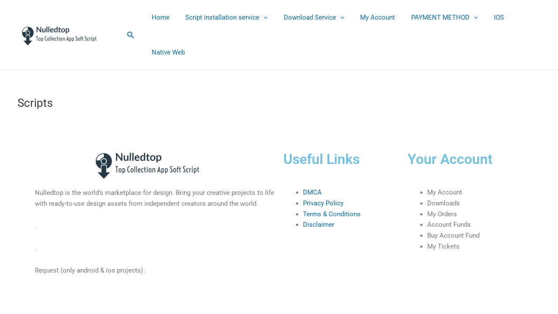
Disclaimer (318, 225)
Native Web (166, 52)
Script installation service (222, 17)
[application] (259, 17)
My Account (367, 17)
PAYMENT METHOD (431, 17)
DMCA (312, 192)
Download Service (306, 17)
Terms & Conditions (332, 214)
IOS (483, 17)
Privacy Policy (323, 203)
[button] (131, 35)
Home (159, 17)
